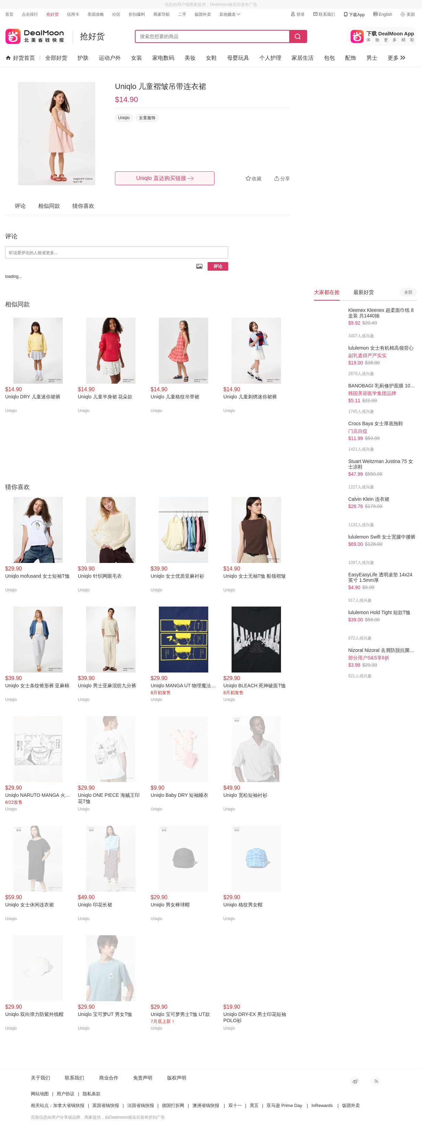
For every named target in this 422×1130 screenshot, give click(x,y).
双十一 (235, 1105)
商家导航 (161, 14)
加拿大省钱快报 (68, 1105)
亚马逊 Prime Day (284, 1105)
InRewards (322, 1105)
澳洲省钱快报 (205, 1105)
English (382, 14)
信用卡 (73, 14)
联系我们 (324, 14)
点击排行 (30, 14)
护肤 (83, 58)
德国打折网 (173, 1105)
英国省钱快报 (105, 1105)
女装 (136, 58)
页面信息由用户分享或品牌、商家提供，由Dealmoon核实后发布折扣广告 (98, 1117)
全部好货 (56, 58)
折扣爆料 (137, 14)
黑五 (254, 1105)
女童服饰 (147, 117)
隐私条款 (92, 1093)
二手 (182, 14)
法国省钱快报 (140, 1105)
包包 (329, 58)
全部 (408, 292)
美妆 (190, 58)
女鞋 (211, 58)
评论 (217, 266)
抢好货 (52, 14)
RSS (376, 1081)
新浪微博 (355, 1081)
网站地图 (40, 1093)
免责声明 (142, 1078)
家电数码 (163, 58)
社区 (116, 14)
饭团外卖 (203, 14)
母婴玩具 (238, 58)
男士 (371, 58)
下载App (353, 14)
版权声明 (176, 1078)
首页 (9, 14)
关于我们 (40, 1078)
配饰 (350, 58)
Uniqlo (124, 117)
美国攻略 (95, 14)
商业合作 (108, 1078)
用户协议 (65, 1093)
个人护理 (270, 58)
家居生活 (303, 58)
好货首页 (20, 58)
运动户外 (110, 58)
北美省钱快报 (34, 35)
